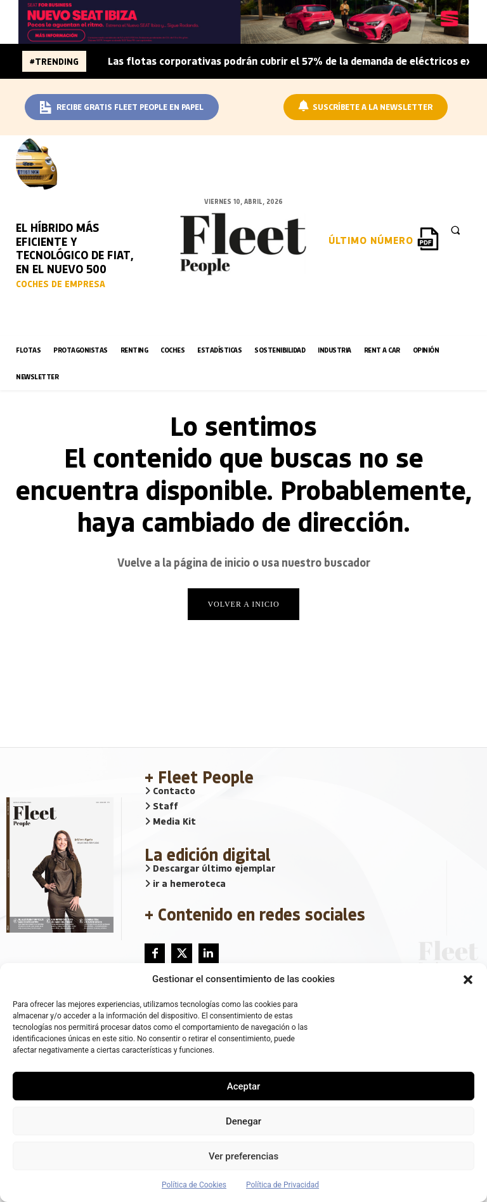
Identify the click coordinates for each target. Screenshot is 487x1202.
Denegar (243, 1121)
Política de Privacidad (282, 1184)
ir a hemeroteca (185, 884)
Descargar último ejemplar (210, 869)
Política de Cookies (194, 1184)
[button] (468, 979)
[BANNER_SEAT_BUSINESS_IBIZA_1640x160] (243, 22)
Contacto (170, 791)
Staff (161, 806)
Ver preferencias (243, 1156)
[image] (41, 162)
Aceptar (244, 1086)
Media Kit (170, 822)
